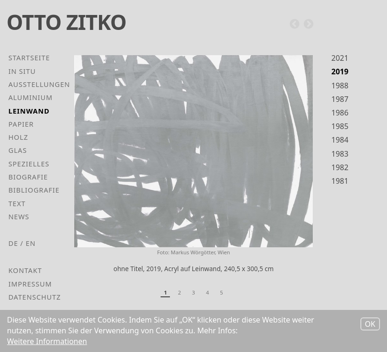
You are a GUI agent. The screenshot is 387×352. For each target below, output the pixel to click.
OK (370, 325)
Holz (18, 137)
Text (17, 203)
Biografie (28, 176)
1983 (340, 154)
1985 (340, 126)
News (18, 216)
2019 (340, 71)
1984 (340, 140)
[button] (193, 151)
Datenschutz (34, 297)
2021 (340, 58)
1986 (340, 113)
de (13, 243)
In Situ (22, 71)
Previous (294, 24)
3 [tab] (193, 292)
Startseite (29, 57)
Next (308, 24)
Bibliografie (34, 189)
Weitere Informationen (47, 342)
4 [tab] (207, 292)
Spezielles (28, 163)
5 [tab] (221, 292)
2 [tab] (179, 292)
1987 (340, 99)
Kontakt (25, 270)
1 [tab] (165, 292)
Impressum (30, 283)
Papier (21, 124)
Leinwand (28, 110)
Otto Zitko (66, 21)
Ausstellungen (39, 84)
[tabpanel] (193, 168)
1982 (340, 167)
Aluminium (30, 97)
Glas (17, 150)
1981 (340, 181)
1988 (340, 85)
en (30, 243)
